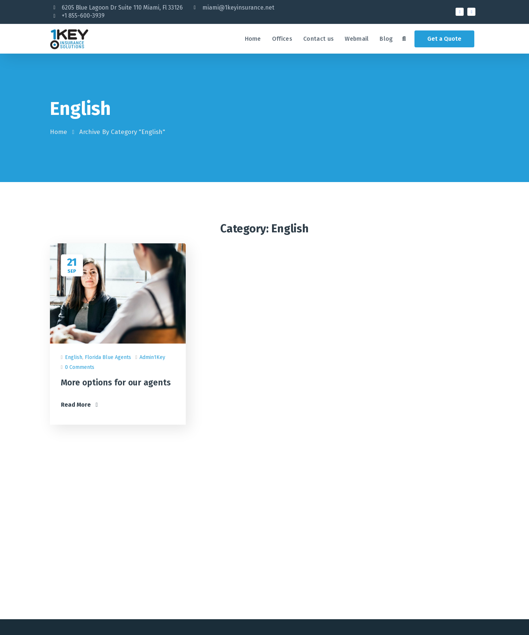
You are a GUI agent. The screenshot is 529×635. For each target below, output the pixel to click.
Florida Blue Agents (108, 357)
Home (58, 132)
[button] (404, 39)
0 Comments (79, 367)
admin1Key (152, 357)
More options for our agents (116, 382)
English (73, 357)
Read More (79, 404)
